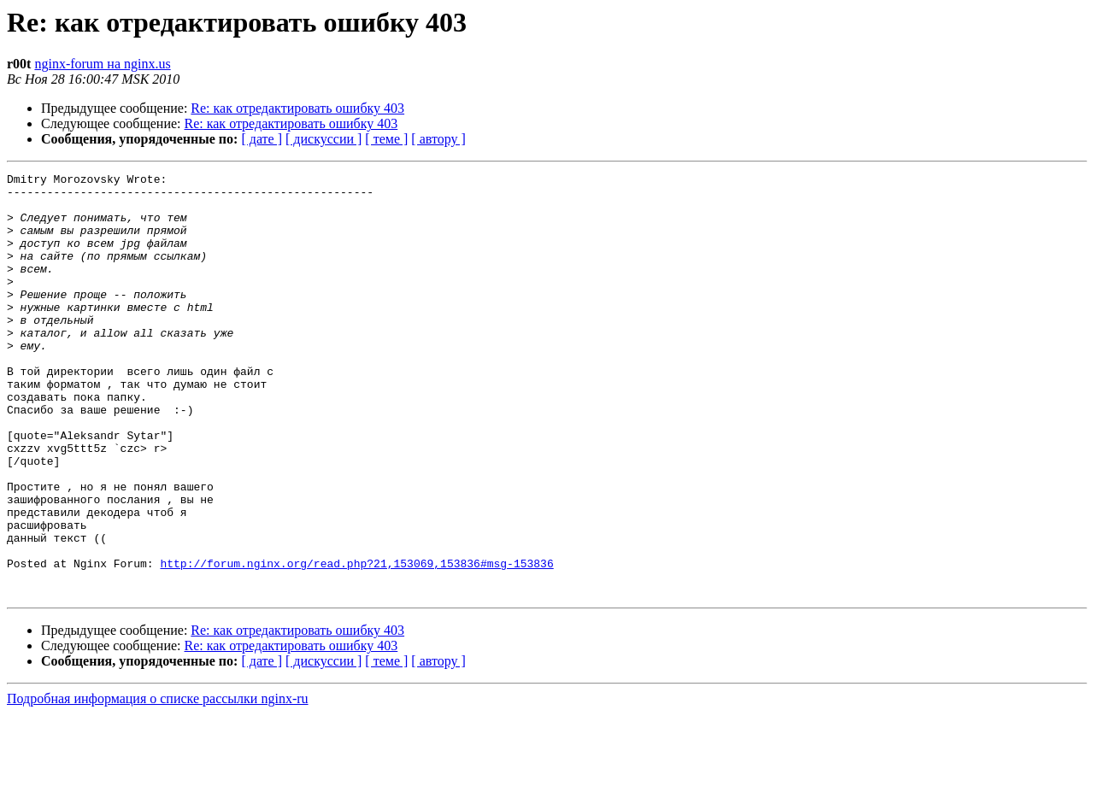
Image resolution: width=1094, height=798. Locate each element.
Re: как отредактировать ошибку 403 (297, 108)
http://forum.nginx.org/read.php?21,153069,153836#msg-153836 (356, 642)
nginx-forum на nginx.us (102, 63)
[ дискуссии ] (323, 139)
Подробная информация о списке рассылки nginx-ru (158, 783)
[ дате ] (261, 139)
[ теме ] (386, 139)
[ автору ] (438, 139)
